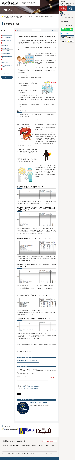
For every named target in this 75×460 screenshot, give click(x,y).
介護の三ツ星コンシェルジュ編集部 (30, 388)
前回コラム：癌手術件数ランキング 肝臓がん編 (27, 360)
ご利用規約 (26, 453)
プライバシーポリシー (34, 453)
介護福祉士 (38, 448)
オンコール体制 (16, 445)
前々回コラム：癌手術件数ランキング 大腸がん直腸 (28, 362)
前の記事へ (19, 30)
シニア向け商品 (5, 45)
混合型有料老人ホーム (45, 445)
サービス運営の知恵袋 (6, 37)
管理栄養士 (49, 448)
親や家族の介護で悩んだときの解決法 (7, 66)
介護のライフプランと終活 (7, 43)
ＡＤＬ (39, 445)
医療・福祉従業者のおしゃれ (7, 56)
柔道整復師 (33, 448)
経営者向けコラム (5, 48)
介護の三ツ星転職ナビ (6, 50)
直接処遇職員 (9, 445)
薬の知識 (4, 59)
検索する (6, 77)
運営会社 (19, 453)
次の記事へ (54, 30)
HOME (70, 41)
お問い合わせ (63, 9)
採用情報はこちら (67, 37)
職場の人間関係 (5, 62)
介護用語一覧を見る (50, 441)
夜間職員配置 (34, 445)
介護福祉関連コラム (67, 21)
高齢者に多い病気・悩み (28, 386)
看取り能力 (4, 448)
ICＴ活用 (52, 445)
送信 (51, 377)
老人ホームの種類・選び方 (7, 35)
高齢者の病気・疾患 (38, 386)
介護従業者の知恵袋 (6, 53)
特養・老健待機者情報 (67, 25)
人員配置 (13, 448)
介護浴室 (4, 445)
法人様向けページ (67, 33)
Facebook (63, 41)
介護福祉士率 (43, 448)
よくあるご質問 (7, 453)
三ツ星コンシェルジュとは (67, 17)
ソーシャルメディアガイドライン (47, 453)
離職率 (9, 448)
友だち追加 (67, 29)
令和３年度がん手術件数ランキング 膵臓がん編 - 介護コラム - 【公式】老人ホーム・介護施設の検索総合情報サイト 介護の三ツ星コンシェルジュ (10, 3)
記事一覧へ (37, 30)
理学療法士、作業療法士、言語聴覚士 (23, 448)
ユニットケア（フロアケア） (25, 445)
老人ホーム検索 (67, 14)
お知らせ (13, 453)
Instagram (65, 41)
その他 (3, 69)
